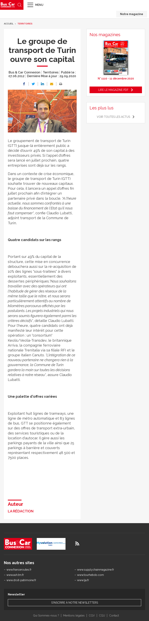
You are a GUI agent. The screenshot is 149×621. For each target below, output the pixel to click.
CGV (92, 615)
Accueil (8, 23)
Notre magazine (131, 14)
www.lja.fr (83, 580)
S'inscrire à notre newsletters (74, 602)
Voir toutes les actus (113, 116)
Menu (39, 4)
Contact (114, 615)
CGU (102, 615)
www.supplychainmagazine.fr (95, 569)
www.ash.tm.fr (15, 574)
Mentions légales (74, 615)
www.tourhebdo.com (90, 574)
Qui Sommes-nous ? (46, 615)
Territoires (24, 23)
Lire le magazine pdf (113, 89)
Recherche (19, 5)
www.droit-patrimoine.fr (21, 580)
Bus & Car (8, 5)
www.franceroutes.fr (18, 569)
